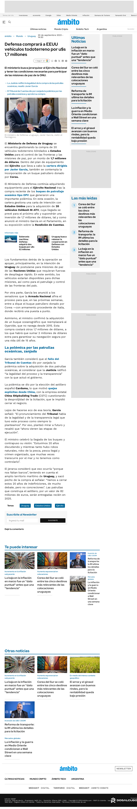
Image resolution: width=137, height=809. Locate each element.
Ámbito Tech (82, 29)
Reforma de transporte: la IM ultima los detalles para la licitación (82, 95)
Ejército (60, 505)
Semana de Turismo (102, 15)
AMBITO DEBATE (93, 788)
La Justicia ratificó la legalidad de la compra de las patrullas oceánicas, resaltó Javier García (35, 84)
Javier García (19, 169)
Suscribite (53, 520)
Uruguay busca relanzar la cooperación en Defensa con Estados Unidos (59, 243)
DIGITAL (39, 788)
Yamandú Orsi (120, 15)
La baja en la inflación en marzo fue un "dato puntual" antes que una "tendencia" (83, 54)
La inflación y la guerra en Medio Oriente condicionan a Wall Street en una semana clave (84, 114)
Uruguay (32, 36)
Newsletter (130, 29)
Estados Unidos (42, 505)
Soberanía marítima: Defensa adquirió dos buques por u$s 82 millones (26, 243)
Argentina (102, 29)
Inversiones (23, 15)
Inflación (85, 15)
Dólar (59, 15)
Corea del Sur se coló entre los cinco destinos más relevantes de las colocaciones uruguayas (84, 75)
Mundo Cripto (61, 29)
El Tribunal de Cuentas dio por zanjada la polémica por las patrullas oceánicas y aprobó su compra (34, 92)
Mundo (19, 36)
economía (36, 15)
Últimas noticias (38, 29)
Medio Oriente (71, 15)
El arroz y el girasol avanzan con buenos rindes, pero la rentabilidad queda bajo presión (84, 134)
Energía (48, 15)
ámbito (8, 36)
